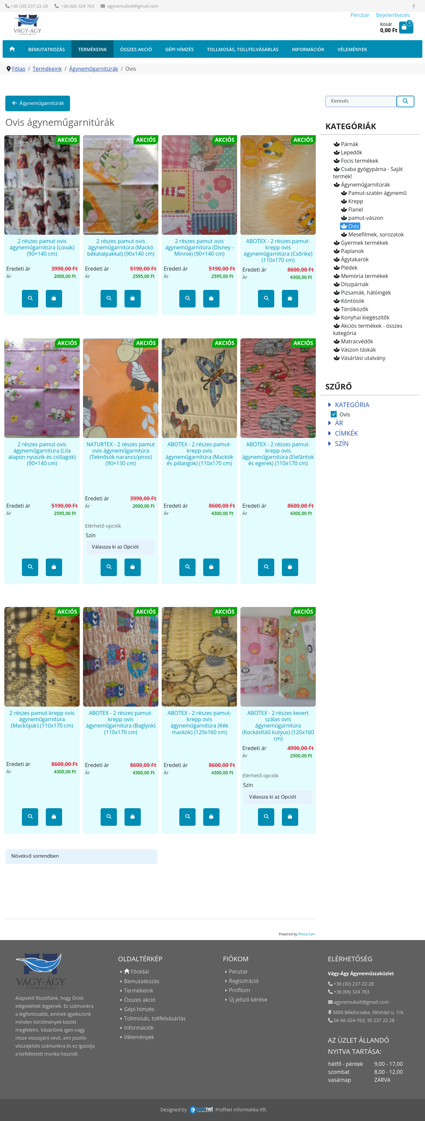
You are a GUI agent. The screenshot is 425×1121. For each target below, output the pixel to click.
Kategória (352, 404)
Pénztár (360, 15)
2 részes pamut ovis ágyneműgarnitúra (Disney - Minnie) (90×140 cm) (199, 247)
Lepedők (347, 152)
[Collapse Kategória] (329, 404)
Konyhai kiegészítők (361, 317)
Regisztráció (244, 981)
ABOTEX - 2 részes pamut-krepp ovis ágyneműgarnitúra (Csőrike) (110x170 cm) (278, 250)
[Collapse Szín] (329, 443)
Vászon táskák (354, 349)
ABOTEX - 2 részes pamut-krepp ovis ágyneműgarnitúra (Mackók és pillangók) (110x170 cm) (199, 454)
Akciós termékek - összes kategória (367, 329)
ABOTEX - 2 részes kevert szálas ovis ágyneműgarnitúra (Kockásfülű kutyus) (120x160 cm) (278, 725)
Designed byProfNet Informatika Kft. (213, 1109)
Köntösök (348, 300)
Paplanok (348, 251)
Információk (308, 49)
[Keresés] (361, 101)
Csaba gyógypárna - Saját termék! (368, 172)
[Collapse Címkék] (329, 433)
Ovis (349, 226)
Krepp (351, 201)
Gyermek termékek (360, 242)
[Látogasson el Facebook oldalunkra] (414, 6)
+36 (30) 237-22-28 (29, 6)
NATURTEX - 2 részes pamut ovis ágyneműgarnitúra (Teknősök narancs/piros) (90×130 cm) (120, 454)
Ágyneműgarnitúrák (37, 103)
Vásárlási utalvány (359, 358)
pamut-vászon (361, 217)
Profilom (239, 990)
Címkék (346, 433)
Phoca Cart (306, 934)
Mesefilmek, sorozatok (372, 234)
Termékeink (92, 49)
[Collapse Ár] (329, 422)
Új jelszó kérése (248, 999)
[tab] (369, 409)
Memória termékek (360, 276)
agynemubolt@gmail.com (132, 6)
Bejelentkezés (393, 15)
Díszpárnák (351, 284)
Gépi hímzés (179, 49)
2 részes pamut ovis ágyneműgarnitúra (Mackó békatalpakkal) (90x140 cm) (120, 247)
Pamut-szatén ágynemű (373, 193)
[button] (30, 298)
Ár (339, 422)
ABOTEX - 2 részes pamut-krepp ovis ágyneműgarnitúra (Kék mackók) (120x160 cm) (199, 722)
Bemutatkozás (46, 49)
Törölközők (350, 309)
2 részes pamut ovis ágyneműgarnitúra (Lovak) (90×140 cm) (42, 247)
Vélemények (352, 49)
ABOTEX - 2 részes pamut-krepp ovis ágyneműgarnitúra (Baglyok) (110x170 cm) (121, 722)
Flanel (351, 209)
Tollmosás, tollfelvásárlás (243, 49)
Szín (342, 443)
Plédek (345, 267)
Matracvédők (353, 341)
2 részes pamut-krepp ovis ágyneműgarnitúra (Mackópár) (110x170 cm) (42, 719)
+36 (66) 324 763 (77, 6)
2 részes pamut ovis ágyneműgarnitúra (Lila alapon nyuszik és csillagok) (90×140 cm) (42, 454)
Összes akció (136, 49)
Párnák (345, 144)
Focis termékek (355, 160)
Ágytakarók (351, 259)
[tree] (369, 251)
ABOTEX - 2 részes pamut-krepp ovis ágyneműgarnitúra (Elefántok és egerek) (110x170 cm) (278, 454)
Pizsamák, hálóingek (362, 292)
